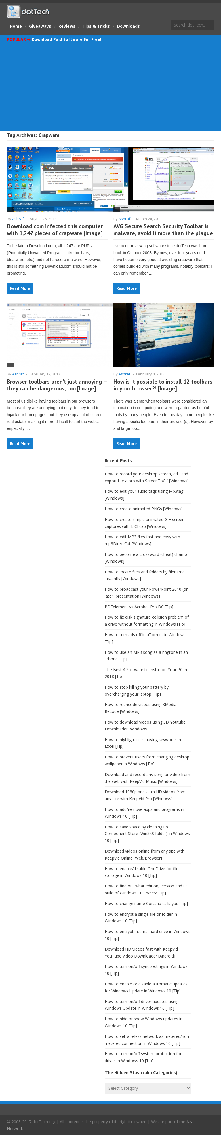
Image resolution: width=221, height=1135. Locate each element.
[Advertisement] (110, 86)
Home (16, 26)
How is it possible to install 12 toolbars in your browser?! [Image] (162, 385)
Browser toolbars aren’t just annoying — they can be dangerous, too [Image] (57, 385)
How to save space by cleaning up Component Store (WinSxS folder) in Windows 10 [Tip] (147, 833)
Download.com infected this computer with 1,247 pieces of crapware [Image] (55, 229)
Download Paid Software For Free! (66, 39)
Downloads (128, 26)
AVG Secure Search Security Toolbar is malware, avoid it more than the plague (163, 229)
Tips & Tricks (96, 26)
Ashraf (18, 218)
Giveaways (40, 26)
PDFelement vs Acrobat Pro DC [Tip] (139, 606)
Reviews (66, 26)
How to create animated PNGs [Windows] (144, 508)
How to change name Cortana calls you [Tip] (146, 903)
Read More (20, 288)
